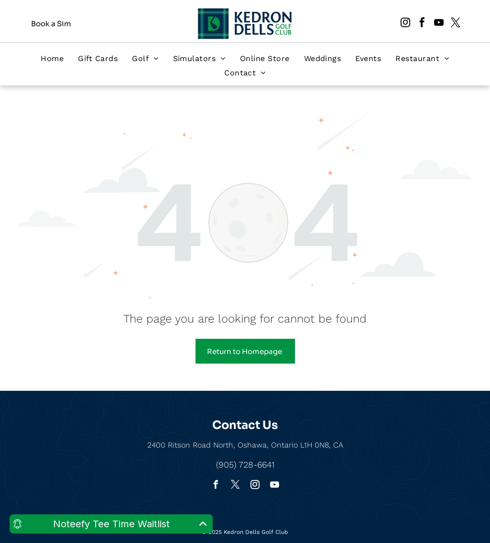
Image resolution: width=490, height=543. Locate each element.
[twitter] (455, 23)
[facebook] (422, 23)
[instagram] (405, 23)
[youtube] (439, 23)
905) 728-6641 (246, 464)
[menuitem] (52, 58)
